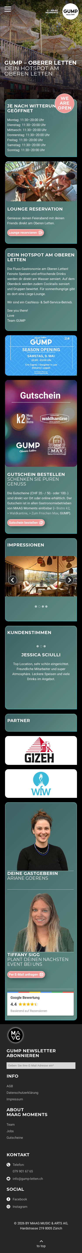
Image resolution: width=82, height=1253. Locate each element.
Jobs (10, 1131)
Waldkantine (19, 513)
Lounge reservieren (23, 233)
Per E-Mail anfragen (23, 974)
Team (11, 1125)
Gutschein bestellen (23, 523)
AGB (10, 1086)
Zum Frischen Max (44, 513)
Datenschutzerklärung (22, 1093)
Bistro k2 (63, 508)
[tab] (36, 606)
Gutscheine (15, 1138)
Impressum (15, 1099)
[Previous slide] (12, 580)
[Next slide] (69, 580)
